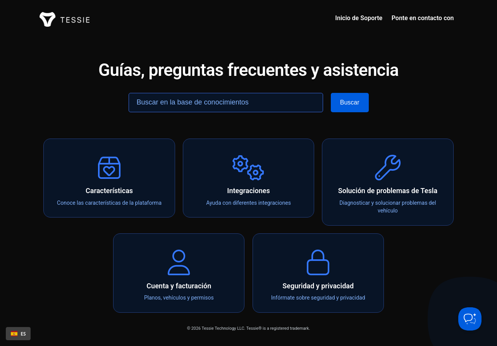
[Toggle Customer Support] (470, 319)
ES (18, 334)
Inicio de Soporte (358, 18)
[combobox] (18, 333)
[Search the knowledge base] (226, 102)
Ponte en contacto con (423, 18)
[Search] (350, 102)
